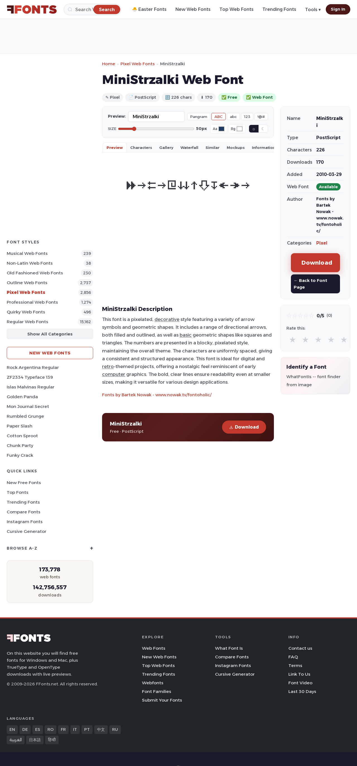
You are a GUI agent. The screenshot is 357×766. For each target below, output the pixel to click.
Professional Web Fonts (32, 302)
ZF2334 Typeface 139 (30, 377)
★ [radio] (292, 339)
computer (113, 374)
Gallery (166, 147)
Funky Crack (20, 455)
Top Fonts (17, 492)
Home (108, 63)
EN (12, 729)
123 (247, 116)
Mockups (236, 147)
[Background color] (239, 128)
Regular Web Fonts (27, 321)
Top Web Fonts (236, 9)
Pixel (321, 243)
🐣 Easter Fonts (149, 9)
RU (115, 729)
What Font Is (229, 648)
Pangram (198, 116)
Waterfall (189, 147)
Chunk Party (20, 445)
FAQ (293, 656)
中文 (101, 729)
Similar (212, 147)
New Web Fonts (193, 9)
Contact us (300, 648)
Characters (141, 147)
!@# (261, 116)
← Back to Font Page (310, 284)
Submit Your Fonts (162, 700)
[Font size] (156, 129)
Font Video (300, 682)
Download (244, 427)
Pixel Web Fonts (26, 292)
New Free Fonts (24, 482)
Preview (115, 147)
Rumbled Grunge (25, 416)
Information (264, 147)
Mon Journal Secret (28, 406)
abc (233, 116)
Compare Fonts (23, 511)
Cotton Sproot (22, 435)
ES (37, 729)
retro (108, 366)
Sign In (338, 9)
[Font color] (221, 128)
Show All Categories (50, 334)
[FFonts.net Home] (32, 9)
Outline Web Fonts (27, 282)
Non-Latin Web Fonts (30, 263)
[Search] (92, 9)
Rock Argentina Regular (33, 367)
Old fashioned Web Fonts (35, 273)
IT (75, 729)
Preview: (117, 116)
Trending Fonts (279, 9)
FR (63, 729)
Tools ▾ (313, 9)
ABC (218, 116)
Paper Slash (19, 426)
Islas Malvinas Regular (30, 387)
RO (50, 729)
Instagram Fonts (25, 521)
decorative (167, 319)
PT (87, 729)
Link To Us (299, 674)
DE (25, 729)
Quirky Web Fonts (26, 312)
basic (186, 335)
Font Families (156, 691)
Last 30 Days (302, 691)
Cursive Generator (26, 531)
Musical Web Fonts (27, 253)
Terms (295, 665)
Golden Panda (22, 396)
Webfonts (152, 682)
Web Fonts (153, 648)
